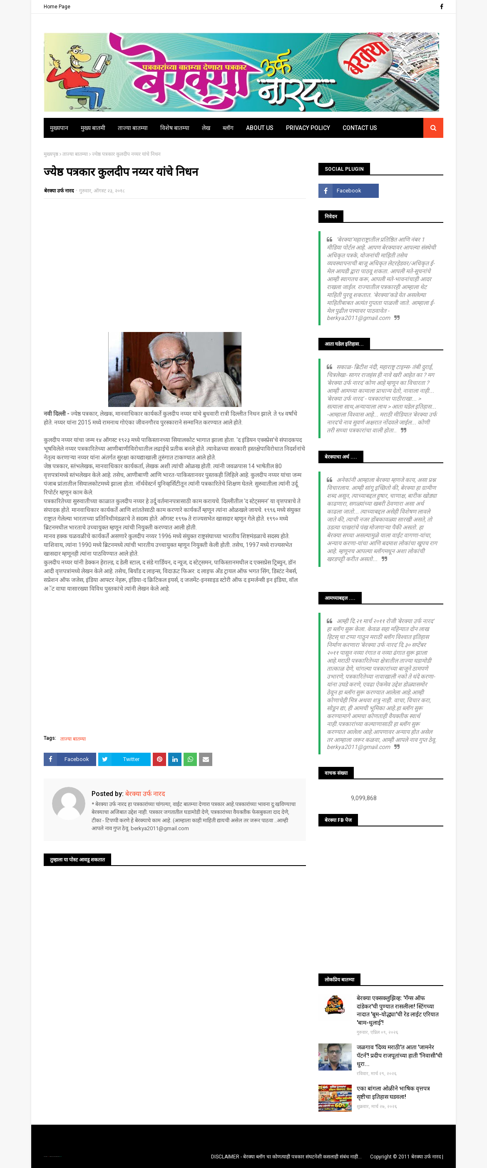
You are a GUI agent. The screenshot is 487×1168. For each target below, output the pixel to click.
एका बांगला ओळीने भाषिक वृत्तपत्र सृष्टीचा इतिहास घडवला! (393, 1092)
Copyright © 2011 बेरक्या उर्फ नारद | (406, 1157)
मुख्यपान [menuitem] (59, 128)
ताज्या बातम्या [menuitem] (133, 128)
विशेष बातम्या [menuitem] (174, 128)
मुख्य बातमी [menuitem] (93, 128)
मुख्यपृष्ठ (51, 154)
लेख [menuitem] (206, 128)
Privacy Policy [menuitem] (308, 128)
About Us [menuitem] (259, 128)
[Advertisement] (175, 265)
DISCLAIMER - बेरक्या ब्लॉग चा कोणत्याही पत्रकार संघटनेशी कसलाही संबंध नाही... (286, 1157)
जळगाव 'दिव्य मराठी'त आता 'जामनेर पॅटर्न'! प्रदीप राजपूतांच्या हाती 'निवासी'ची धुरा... (399, 1055)
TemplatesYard (52, 1156)
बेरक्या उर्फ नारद (59, 191)
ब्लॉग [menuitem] (228, 128)
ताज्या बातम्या (75, 154)
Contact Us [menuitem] (360, 128)
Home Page (57, 7)
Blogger (60, 1156)
